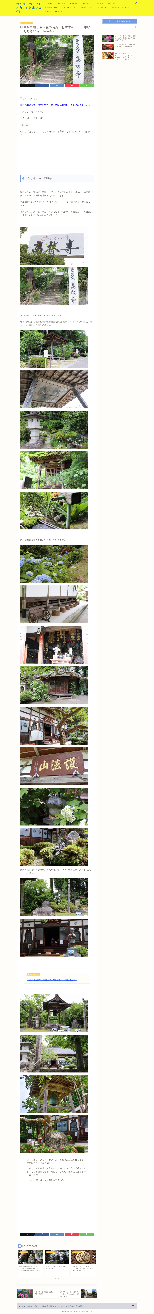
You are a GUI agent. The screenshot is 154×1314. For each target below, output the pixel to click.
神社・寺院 (112, 3)
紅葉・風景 (99, 3)
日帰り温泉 (74, 3)
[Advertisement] (57, 155)
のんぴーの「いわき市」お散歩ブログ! (29, 7)
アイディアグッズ (86, 7)
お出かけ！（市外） (51, 7)
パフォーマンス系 (69, 7)
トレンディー (102, 7)
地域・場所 (61, 3)
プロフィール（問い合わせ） (54, 12)
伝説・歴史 (86, 3)
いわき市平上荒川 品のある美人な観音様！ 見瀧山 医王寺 (52, 980)
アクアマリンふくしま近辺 (120, 7)
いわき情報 (48, 3)
